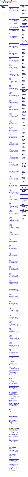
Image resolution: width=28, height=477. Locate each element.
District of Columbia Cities (24, 90)
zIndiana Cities (23, 132)
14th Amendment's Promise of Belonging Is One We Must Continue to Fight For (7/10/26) (13, 413)
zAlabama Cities (23, 122)
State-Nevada (23, 70)
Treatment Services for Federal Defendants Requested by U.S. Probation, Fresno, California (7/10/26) (13, 454)
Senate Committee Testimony (24, 19)
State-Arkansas (23, 51)
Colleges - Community (24, 190)
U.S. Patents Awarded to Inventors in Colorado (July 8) (13, 23)
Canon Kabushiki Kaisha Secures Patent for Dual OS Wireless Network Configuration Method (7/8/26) (13, 460)
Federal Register (23, 45)
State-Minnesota (23, 66)
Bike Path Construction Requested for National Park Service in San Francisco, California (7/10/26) (13, 447)
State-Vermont (23, 83)
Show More (10, 384)
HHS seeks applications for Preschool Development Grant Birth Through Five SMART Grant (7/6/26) (13, 383)
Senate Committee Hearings (24, 20)
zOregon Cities (23, 150)
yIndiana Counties (23, 100)
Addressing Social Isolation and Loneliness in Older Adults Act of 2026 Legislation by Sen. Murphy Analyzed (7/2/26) (14, 368)
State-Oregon (23, 77)
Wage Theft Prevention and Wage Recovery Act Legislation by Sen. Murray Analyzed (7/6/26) (14, 367)
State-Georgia (23, 56)
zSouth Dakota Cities (24, 153)
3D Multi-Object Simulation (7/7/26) (12, 470)
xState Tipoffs (23, 218)
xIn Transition (23, 219)
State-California (23, 52)
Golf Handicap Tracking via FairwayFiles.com (4, 15)
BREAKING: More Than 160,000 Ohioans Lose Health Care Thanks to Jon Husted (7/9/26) (13, 388)
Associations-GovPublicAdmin (23, 164)
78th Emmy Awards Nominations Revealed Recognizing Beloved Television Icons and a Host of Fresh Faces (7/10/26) (13, 415)
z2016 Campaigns (23, 181)
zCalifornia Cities (23, 125)
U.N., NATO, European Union (24, 200)
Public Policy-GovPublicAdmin (23, 168)
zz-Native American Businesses (23, 209)
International (23, 14)
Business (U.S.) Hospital (24, 188)
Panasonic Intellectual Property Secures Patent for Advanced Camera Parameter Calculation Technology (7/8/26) (13, 464)
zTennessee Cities (23, 154)
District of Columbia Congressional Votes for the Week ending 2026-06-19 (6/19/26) (13, 246)
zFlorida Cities (23, 128)
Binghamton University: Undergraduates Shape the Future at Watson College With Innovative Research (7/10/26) (13, 439)
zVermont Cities (23, 156)
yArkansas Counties (24, 93)
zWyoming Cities (23, 160)
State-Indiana (23, 59)
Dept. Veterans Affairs (24, 40)
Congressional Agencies (24, 24)
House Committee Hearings (24, 23)
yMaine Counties (23, 104)
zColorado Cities (23, 126)
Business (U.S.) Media (24, 187)
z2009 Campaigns (23, 178)
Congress (23, 6)
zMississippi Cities (23, 140)
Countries (23, 204)
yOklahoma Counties (24, 114)
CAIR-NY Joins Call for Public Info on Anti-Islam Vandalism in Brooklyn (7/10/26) (13, 426)
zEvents (22, 212)
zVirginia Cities (23, 157)
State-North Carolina (24, 74)
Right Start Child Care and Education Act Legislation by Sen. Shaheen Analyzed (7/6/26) (13, 364)
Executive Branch (23, 7)
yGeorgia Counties (23, 97)
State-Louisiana (23, 62)
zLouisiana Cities (23, 135)
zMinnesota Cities (23, 139)
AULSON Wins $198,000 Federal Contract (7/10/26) (13, 10)
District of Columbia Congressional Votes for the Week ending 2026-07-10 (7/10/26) (13, 67)
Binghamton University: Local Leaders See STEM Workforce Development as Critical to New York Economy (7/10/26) (14, 438)
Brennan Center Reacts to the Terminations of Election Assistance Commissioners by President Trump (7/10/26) (13, 420)
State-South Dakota (23, 80)
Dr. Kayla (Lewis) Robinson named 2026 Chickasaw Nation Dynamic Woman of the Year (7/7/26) (13, 405)
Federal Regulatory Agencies (24, 41)
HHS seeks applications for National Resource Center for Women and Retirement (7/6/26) (13, 382)
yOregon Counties (23, 115)
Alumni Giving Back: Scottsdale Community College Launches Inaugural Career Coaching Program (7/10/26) (13, 432)
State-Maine (23, 63)
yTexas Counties (23, 118)
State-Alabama (23, 49)
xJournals (23, 214)
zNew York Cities (23, 146)
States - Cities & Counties (24, 9)
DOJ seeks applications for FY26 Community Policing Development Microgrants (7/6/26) (13, 372)
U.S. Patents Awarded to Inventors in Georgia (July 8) (13, 27)
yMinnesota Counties (24, 107)
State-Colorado (23, 53)
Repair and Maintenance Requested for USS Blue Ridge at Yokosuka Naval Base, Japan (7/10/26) (14, 451)
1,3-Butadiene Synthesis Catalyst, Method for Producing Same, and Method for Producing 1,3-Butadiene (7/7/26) (13, 465)
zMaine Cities (23, 136)
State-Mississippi (23, 67)
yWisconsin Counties (24, 121)
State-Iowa (23, 60)
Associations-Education (24, 163)
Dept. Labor (23, 37)
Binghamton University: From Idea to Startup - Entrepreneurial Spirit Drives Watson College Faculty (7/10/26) (13, 436)
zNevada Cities (23, 143)
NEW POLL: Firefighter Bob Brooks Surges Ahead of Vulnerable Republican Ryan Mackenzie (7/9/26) (13, 387)
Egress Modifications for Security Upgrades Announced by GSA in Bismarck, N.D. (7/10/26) (14, 448)
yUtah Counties (23, 119)
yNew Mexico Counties (24, 111)
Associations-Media (24, 165)
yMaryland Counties (24, 105)
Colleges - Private (23, 191)
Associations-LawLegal (24, 166)
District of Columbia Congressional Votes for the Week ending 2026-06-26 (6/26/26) (13, 186)
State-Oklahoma (23, 76)
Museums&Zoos (23, 172)
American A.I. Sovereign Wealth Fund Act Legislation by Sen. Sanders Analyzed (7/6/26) (13, 361)
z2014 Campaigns (23, 180)
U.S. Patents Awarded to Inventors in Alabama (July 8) (13, 20)
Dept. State (23, 38)
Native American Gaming (24, 207)
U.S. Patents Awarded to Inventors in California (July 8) (13, 22)
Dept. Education (23, 30)
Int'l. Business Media (24, 199)
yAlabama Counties (24, 91)
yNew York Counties (24, 112)
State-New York (23, 73)
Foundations (23, 171)
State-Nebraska (23, 69)
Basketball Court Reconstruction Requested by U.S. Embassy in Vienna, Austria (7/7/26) (13, 455)
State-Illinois (23, 58)
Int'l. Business (23, 203)
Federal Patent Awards (4, 13)
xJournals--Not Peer (24, 215)
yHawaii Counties (23, 98)
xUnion (22, 174)
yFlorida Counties (23, 96)
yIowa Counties (23, 101)
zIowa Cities (23, 133)
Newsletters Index (3, 7)
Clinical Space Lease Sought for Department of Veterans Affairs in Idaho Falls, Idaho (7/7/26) (13, 456)
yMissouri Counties (23, 108)
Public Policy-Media (24, 170)
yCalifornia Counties (24, 94)
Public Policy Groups (24, 10)
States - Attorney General (24, 48)
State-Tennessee (23, 81)
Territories (23, 88)
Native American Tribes (24, 206)
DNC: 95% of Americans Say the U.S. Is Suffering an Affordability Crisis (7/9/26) (13, 399)
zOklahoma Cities (23, 149)
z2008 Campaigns (23, 177)
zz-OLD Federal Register (24, 211)
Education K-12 (23, 13)
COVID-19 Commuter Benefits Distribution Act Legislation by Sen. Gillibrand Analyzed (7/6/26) (13, 362)
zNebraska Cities (23, 142)
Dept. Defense (23, 29)
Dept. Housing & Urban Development (24, 34)
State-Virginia (23, 84)
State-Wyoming (23, 87)
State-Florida (23, 55)
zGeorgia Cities (23, 129)
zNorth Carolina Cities (24, 147)
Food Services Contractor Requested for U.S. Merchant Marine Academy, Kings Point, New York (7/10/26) (13, 450)
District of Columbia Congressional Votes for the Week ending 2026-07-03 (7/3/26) (13, 127)
